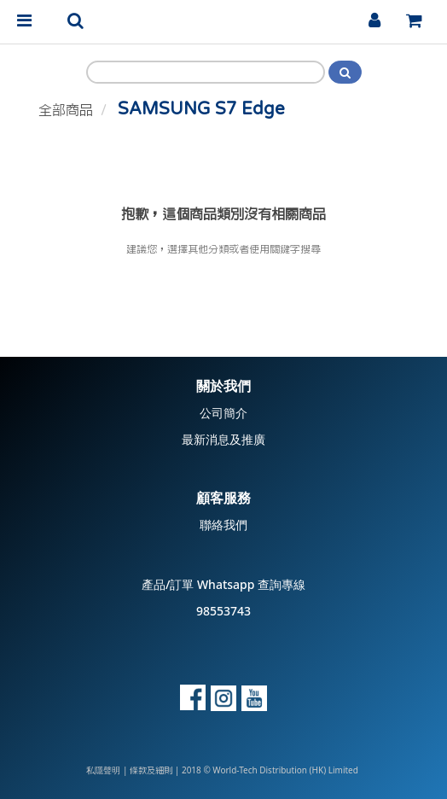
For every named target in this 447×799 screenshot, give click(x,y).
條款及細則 (151, 771)
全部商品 (65, 110)
